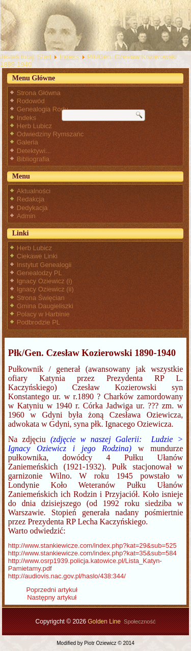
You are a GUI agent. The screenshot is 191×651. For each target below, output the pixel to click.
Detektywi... (34, 151)
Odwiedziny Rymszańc (50, 134)
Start (44, 57)
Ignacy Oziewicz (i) (44, 281)
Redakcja (30, 199)
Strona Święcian (41, 298)
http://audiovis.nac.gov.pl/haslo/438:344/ (67, 576)
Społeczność (139, 621)
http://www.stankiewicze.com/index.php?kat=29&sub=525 (92, 545)
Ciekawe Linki (37, 256)
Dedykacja (32, 208)
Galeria (27, 142)
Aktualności (33, 191)
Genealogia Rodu (42, 109)
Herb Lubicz (34, 126)
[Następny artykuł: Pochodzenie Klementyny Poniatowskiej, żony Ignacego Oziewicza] (51, 597)
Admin (26, 216)
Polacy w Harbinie (43, 314)
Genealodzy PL (39, 273)
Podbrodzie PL (38, 322)
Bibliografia (33, 159)
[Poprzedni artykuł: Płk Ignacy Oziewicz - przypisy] (51, 590)
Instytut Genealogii (44, 265)
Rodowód (31, 101)
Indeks (69, 57)
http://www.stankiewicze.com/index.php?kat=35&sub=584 (92, 553)
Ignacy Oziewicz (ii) (45, 289)
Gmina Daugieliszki (45, 306)
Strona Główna (39, 93)
